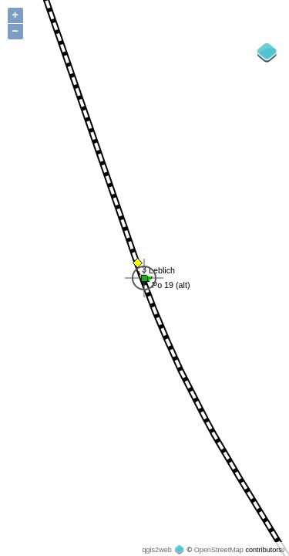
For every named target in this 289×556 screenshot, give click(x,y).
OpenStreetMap (219, 550)
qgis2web (156, 550)
